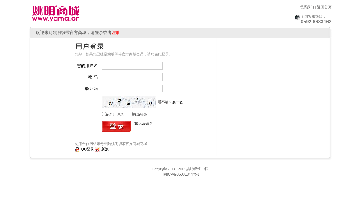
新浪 (102, 149)
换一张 (177, 102)
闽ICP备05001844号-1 (180, 174)
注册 (116, 32)
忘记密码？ (143, 124)
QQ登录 (84, 149)
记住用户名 (115, 114)
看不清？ (170, 102)
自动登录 (140, 114)
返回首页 (324, 7)
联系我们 (307, 7)
